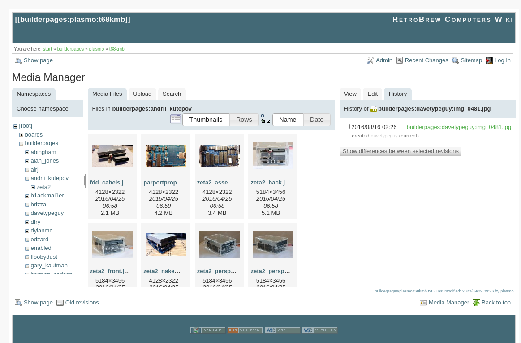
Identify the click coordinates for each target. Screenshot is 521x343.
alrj (34, 169)
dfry (35, 222)
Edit (373, 93)
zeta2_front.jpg (110, 271)
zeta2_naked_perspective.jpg (183, 271)
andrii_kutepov (49, 178)
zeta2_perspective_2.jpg (284, 271)
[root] (25, 125)
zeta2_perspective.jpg (227, 271)
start (47, 49)
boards (34, 134)
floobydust (43, 256)
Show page (38, 60)
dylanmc (41, 230)
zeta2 (43, 187)
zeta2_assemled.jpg (224, 182)
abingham (43, 152)
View (350, 93)
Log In (503, 60)
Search (172, 93)
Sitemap (471, 60)
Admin (384, 60)
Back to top (496, 294)
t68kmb (117, 49)
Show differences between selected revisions (401, 151)
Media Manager (449, 294)
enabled (40, 247)
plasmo (96, 49)
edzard (39, 239)
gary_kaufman (48, 265)
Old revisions (82, 294)
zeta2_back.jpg (271, 182)
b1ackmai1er (47, 195)
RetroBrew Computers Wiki (453, 19)
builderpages (70, 49)
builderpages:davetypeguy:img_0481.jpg (434, 108)
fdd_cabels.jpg (110, 182)
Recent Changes (426, 60)
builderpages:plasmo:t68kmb (72, 19)
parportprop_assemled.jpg (180, 182)
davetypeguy (47, 213)
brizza (38, 204)
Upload (142, 93)
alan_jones (44, 160)
